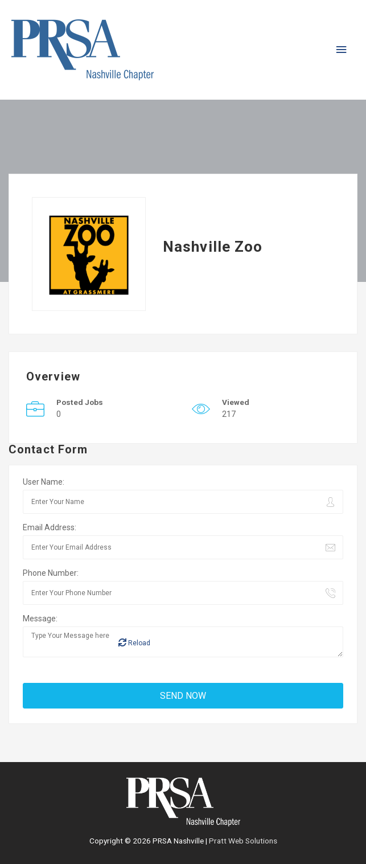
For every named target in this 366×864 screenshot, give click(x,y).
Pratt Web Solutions (243, 840)
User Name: (43, 481)
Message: (40, 618)
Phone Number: (51, 573)
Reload (134, 642)
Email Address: (49, 527)
